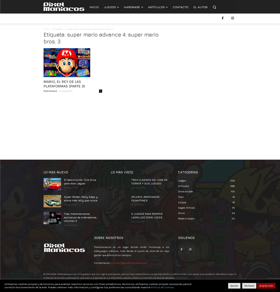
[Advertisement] (140, 125)
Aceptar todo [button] (266, 285)
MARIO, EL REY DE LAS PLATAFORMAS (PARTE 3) (64, 83)
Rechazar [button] (249, 285)
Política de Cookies (162, 287)
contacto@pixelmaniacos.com (129, 263)
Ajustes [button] (234, 285)
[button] (214, 7)
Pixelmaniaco (50, 91)
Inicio (46, 29)
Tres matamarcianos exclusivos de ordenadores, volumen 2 (80, 217)
